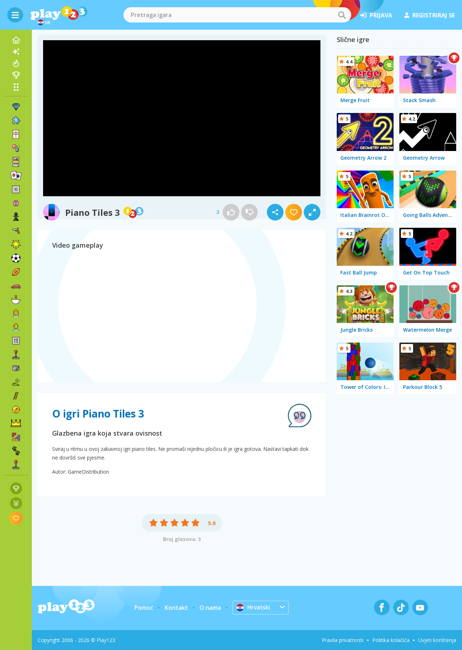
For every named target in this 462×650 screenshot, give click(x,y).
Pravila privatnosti (343, 640)
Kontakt (176, 608)
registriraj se (429, 15)
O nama (210, 608)
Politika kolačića (391, 640)
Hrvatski (253, 607)
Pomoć (143, 608)
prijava (376, 15)
